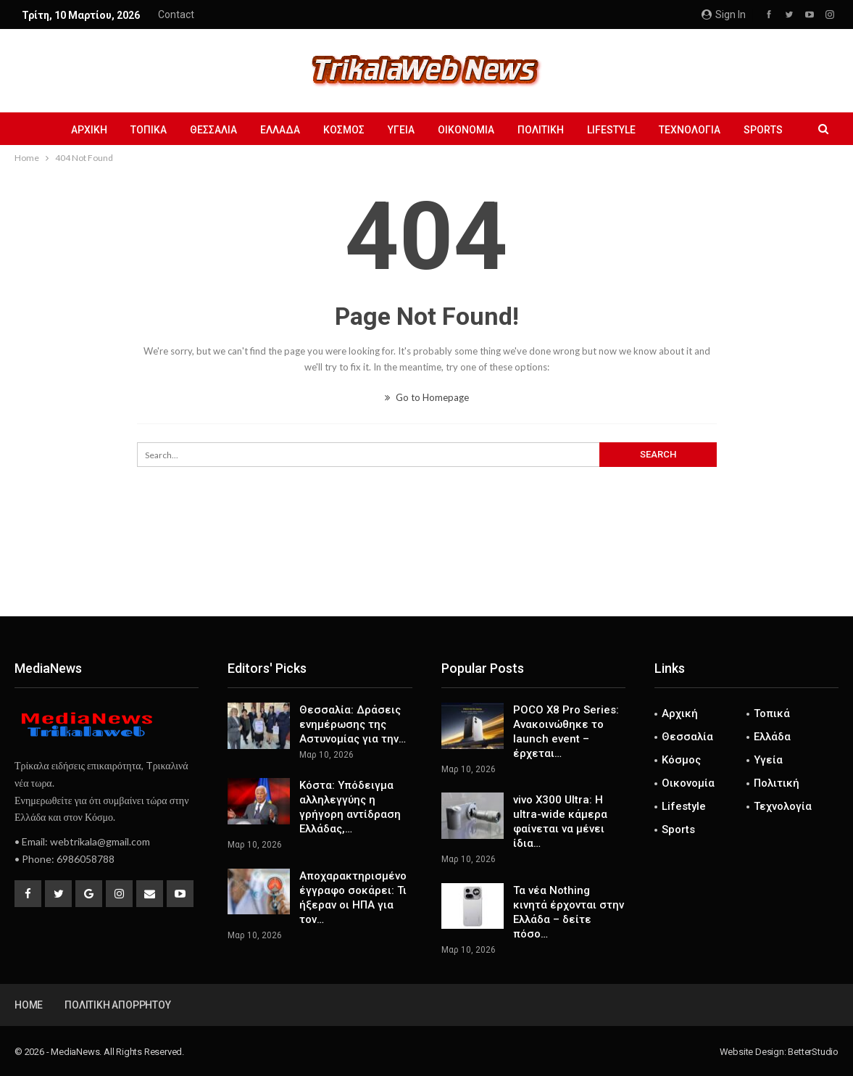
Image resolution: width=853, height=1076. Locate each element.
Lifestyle (618, 130)
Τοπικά (140, 130)
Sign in (724, 14)
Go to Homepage (427, 397)
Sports (774, 130)
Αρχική (78, 130)
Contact (176, 14)
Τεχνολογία (698, 130)
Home (28, 1005)
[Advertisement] (427, 568)
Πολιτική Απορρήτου (117, 1005)
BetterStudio (813, 1051)
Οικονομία (468, 130)
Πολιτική (545, 130)
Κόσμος (341, 130)
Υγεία (401, 130)
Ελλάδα (276, 130)
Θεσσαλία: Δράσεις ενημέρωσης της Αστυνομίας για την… (352, 724)
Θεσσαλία (206, 130)
